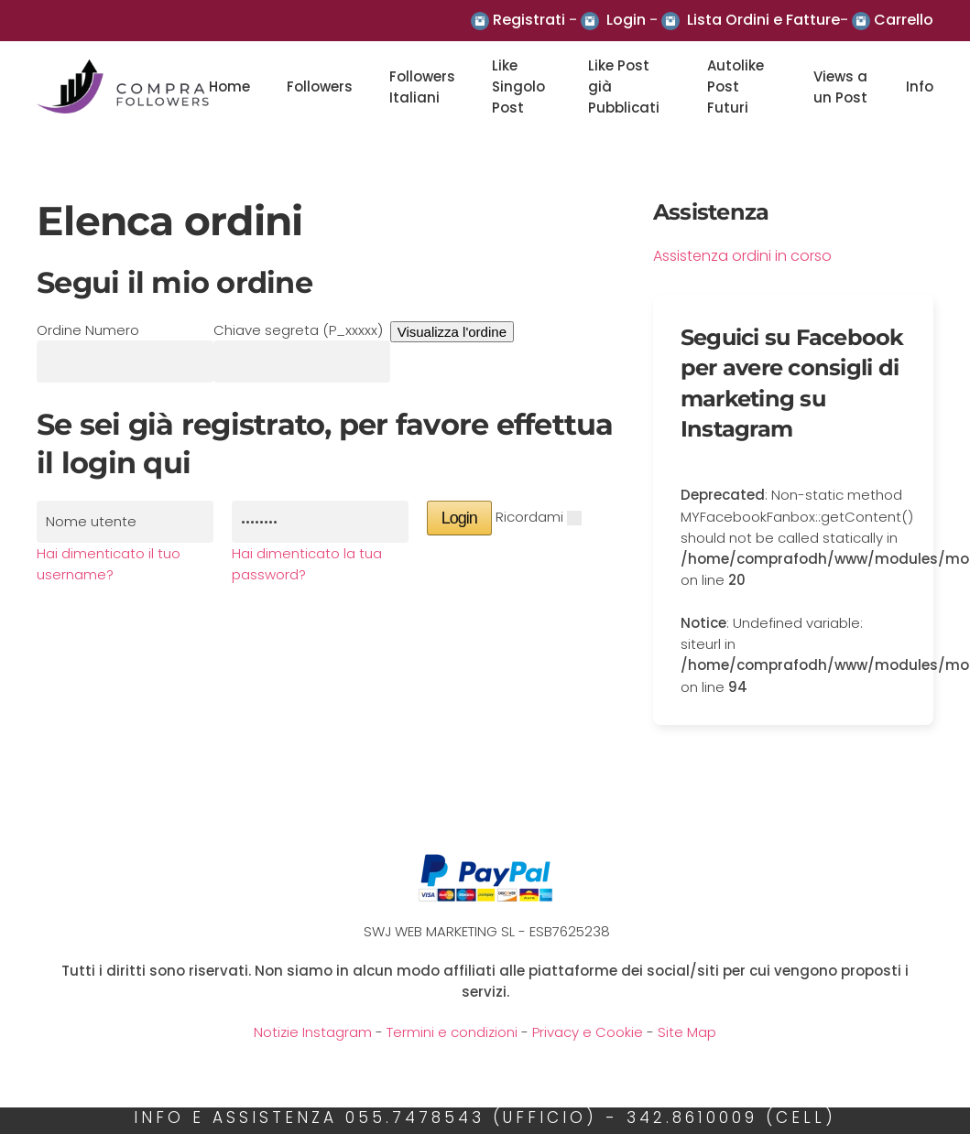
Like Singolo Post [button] (518, 87)
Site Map (687, 1032)
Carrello (903, 19)
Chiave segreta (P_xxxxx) (298, 330)
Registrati (529, 19)
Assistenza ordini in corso (742, 255)
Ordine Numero (88, 330)
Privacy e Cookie (587, 1032)
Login (626, 19)
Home (229, 86)
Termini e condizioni (452, 1032)
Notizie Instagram (313, 1032)
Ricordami (529, 516)
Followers (320, 86)
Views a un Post (840, 87)
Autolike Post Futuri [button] (735, 87)
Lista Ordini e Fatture (763, 19)
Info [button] (919, 86)
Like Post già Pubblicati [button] (623, 87)
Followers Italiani (422, 87)
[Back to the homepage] (123, 87)
